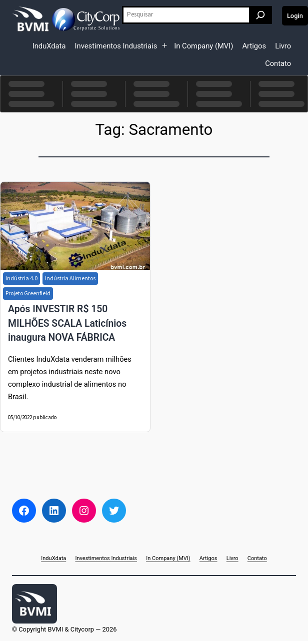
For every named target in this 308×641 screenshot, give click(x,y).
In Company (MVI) (203, 45)
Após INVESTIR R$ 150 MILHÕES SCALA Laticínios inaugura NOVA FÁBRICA (67, 323)
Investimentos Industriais (116, 45)
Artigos (254, 45)
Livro (283, 45)
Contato (278, 63)
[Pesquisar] (260, 15)
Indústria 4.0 (22, 278)
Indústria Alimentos (70, 278)
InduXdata (49, 45)
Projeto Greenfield (28, 293)
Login (295, 15)
